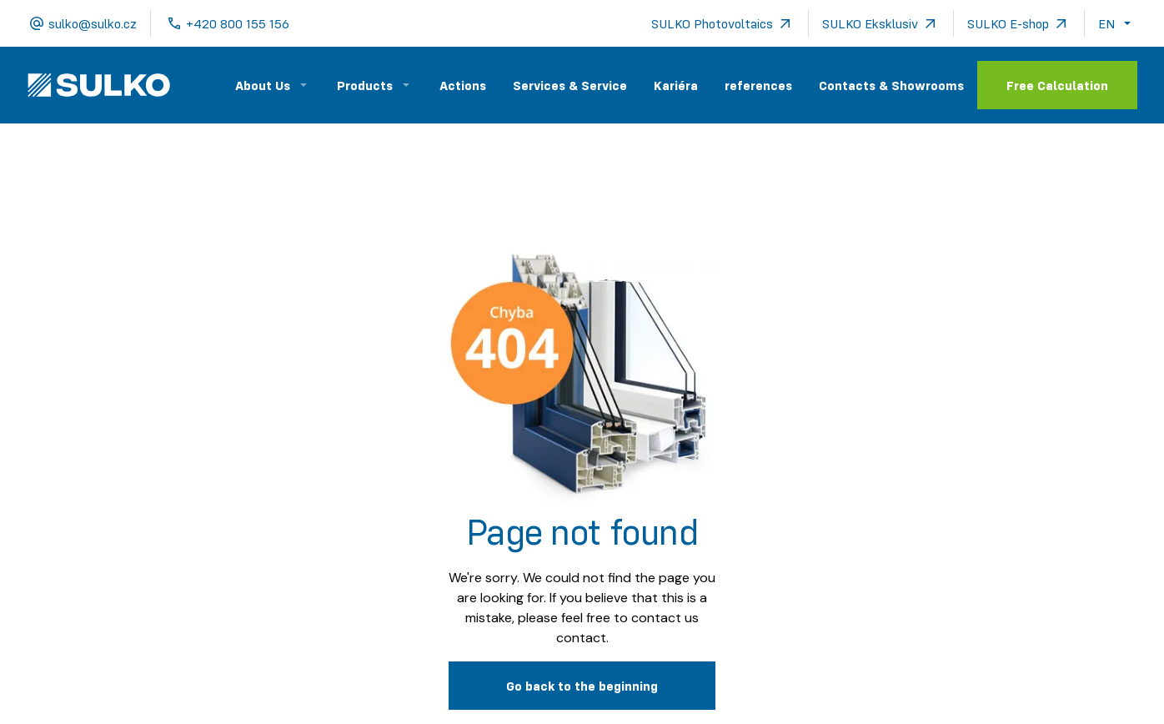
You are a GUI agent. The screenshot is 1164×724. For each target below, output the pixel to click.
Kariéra (676, 85)
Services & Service (570, 85)
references (758, 85)
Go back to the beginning (582, 685)
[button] (1117, 23)
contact (581, 637)
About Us (262, 85)
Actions (462, 85)
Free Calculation (1057, 85)
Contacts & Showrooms (891, 85)
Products (365, 85)
